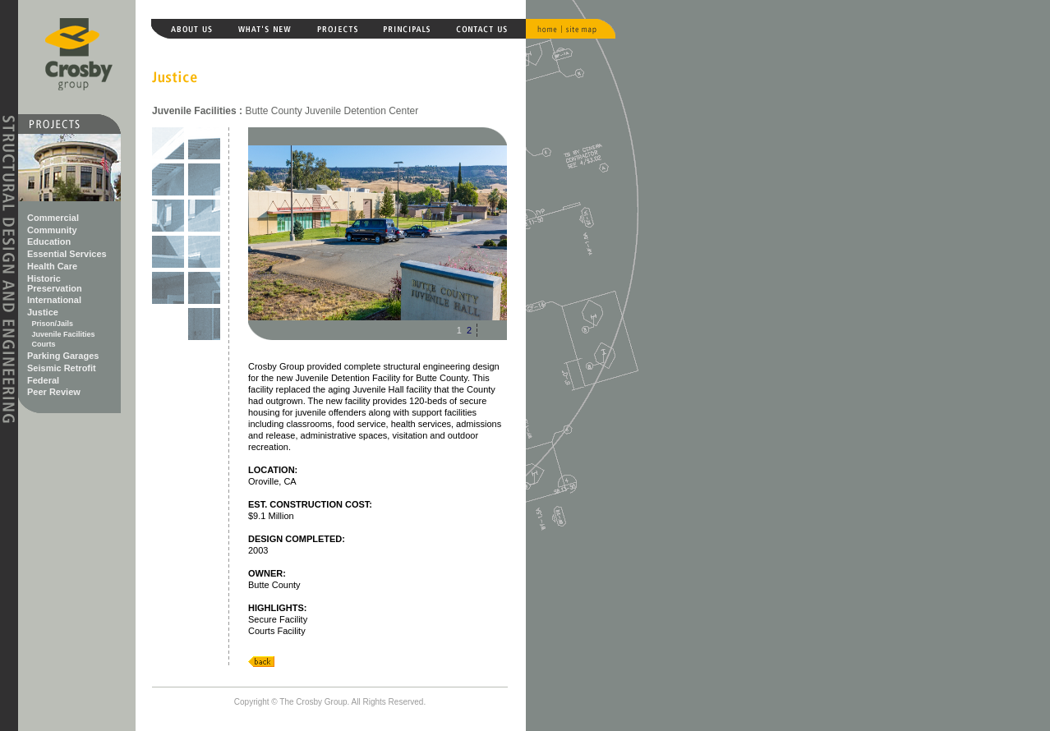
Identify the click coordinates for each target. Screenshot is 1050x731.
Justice (42, 312)
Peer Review (54, 392)
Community (52, 230)
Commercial (53, 218)
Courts (44, 344)
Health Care (52, 266)
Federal (43, 380)
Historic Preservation (54, 283)
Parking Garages (63, 356)
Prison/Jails (53, 324)
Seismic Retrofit (61, 368)
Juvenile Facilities (63, 334)
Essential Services (67, 254)
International (54, 300)
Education (49, 241)
